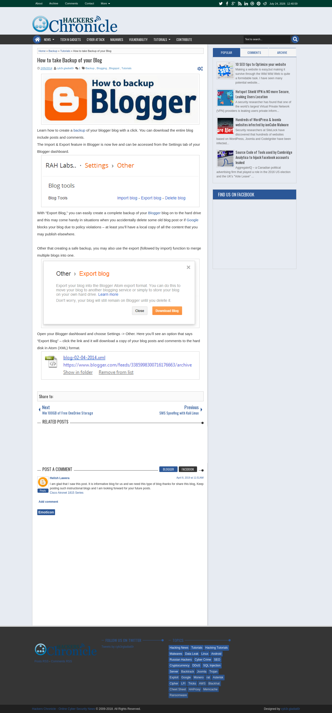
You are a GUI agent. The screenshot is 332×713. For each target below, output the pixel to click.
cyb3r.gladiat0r (65, 68)
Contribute (184, 39)
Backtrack (187, 671)
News (47, 39)
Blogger (154, 213)
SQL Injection (212, 665)
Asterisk (218, 677)
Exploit (174, 677)
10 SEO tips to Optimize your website (261, 64)
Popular (226, 52)
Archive (53, 3)
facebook (227, 3)
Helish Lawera (60, 478)
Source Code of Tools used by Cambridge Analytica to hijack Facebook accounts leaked (264, 157)
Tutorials (160, 39)
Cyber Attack (95, 39)
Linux (205, 653)
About (39, 3)
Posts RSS (42, 661)
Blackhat (214, 683)
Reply (43, 490)
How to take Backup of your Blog (69, 60)
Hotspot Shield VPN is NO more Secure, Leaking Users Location (262, 94)
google (233, 3)
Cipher (174, 683)
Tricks (192, 683)
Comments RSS (61, 661)
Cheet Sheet (178, 689)
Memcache (210, 689)
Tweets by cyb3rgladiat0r (118, 646)
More (104, 3)
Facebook (188, 469)
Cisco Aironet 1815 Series (67, 492)
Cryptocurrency (180, 665)
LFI (183, 683)
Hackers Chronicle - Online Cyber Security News (64, 709)
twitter (221, 3)
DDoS (196, 665)
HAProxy (194, 689)
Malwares (116, 39)
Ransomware (178, 695)
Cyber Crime (203, 659)
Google (192, 220)
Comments (71, 3)
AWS (202, 683)
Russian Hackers (181, 659)
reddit (265, 3)
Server (174, 671)
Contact (89, 3)
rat (208, 677)
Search (295, 39)
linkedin (246, 3)
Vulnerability (138, 39)
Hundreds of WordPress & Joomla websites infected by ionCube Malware (262, 122)
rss (240, 3)
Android (216, 653)
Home (37, 39)
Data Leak (192, 653)
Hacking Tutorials (216, 647)
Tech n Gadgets (70, 39)
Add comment (48, 501)
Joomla (202, 671)
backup (79, 130)
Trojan (213, 671)
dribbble (252, 3)
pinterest (259, 3)
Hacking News (179, 647)
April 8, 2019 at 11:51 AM (190, 477)
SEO (217, 659)
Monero (199, 677)
